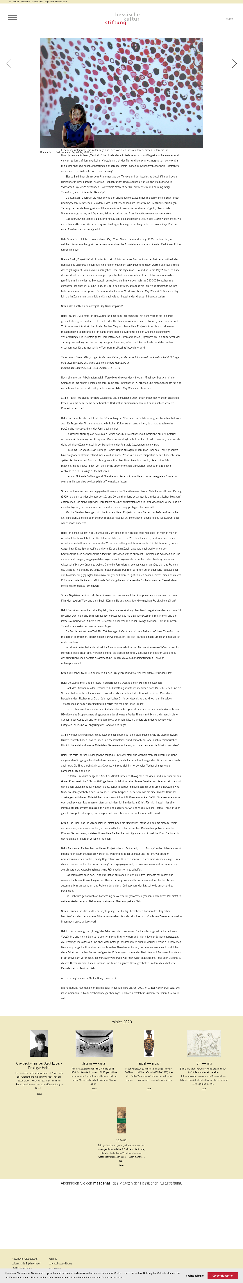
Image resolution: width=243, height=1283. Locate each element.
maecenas (25, 1)
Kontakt (53, 1258)
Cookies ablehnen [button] (195, 1275)
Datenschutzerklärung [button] (112, 1277)
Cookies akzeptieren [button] (222, 1275)
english (229, 18)
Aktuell (16, 1)
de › (11, 1)
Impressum (55, 1268)
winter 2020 (37, 1)
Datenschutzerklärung (60, 1263)
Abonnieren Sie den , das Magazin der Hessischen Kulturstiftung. (121, 1240)
